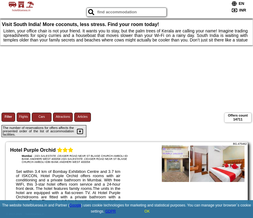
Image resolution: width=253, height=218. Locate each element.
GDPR (110, 211)
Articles (83, 116)
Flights (23, 116)
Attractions (63, 116)
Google (75, 205)
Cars (41, 116)
